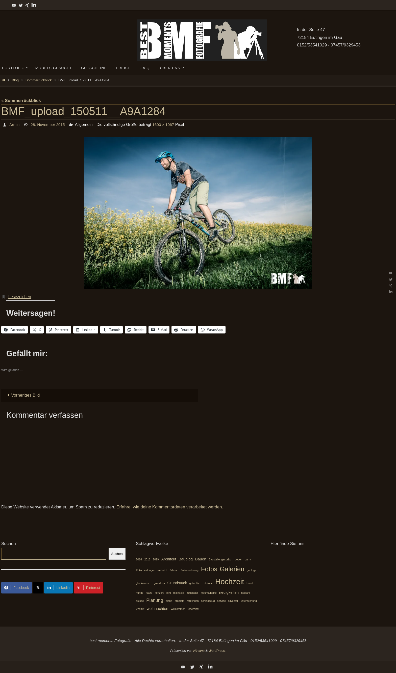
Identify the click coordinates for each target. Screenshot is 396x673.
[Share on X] (38, 587)
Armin (14, 124)
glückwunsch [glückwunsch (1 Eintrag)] (143, 583)
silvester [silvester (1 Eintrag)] (233, 601)
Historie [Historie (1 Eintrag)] (208, 583)
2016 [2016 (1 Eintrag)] (139, 559)
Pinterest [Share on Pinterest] (88, 587)
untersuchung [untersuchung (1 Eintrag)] (248, 601)
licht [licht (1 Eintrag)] (168, 592)
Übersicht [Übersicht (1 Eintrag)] (193, 608)
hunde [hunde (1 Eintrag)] (139, 592)
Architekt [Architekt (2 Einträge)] (168, 559)
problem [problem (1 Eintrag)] (180, 601)
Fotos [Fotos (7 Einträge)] (209, 569)
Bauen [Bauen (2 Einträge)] (200, 559)
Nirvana (199, 651)
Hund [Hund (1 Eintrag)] (249, 583)
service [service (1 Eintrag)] (221, 601)
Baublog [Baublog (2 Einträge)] (186, 559)
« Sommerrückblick (21, 100)
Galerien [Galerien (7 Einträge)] (232, 569)
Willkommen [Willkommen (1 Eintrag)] (178, 608)
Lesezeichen (19, 297)
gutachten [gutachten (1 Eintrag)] (195, 583)
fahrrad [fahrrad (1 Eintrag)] (174, 570)
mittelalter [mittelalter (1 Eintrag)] (192, 592)
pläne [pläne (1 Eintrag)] (169, 601)
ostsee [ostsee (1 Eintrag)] (140, 601)
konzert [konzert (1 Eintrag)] (159, 592)
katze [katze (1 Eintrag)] (149, 592)
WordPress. (217, 651)
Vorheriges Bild (22, 395)
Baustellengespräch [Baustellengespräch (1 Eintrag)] (220, 559)
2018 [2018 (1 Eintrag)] (147, 559)
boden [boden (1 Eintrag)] (238, 559)
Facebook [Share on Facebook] (16, 587)
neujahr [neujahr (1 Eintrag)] (245, 592)
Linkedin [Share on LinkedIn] (58, 587)
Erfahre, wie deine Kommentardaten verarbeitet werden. (169, 507)
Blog (15, 80)
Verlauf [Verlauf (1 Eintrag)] (140, 608)
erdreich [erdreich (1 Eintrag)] (162, 570)
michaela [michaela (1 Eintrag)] (178, 592)
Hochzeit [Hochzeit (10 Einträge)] (229, 581)
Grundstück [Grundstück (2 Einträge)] (177, 583)
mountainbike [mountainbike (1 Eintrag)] (208, 592)
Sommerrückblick (39, 80)
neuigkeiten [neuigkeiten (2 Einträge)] (229, 592)
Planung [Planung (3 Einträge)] (154, 600)
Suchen (8, 543)
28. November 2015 (48, 124)
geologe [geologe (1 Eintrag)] (251, 570)
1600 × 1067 (165, 124)
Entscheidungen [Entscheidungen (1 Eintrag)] (145, 570)
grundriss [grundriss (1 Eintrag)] (159, 583)
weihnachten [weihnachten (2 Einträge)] (157, 608)
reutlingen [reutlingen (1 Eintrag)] (193, 601)
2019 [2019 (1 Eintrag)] (156, 559)
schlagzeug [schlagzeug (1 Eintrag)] (208, 601)
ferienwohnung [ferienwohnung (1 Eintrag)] (190, 570)
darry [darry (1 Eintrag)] (248, 559)
